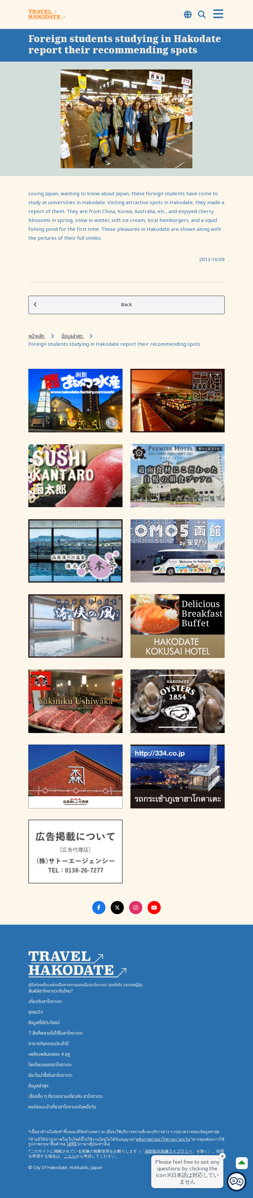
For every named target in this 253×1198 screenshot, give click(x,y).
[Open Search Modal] (202, 15)
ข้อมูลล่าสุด (73, 336)
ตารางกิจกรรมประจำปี (48, 1043)
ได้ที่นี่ (71, 1143)
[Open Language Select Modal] (188, 15)
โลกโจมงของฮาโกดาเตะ (50, 1064)
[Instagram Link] (135, 907)
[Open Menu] (218, 14)
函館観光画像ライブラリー (168, 1151)
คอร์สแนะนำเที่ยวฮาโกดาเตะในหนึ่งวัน (62, 1106)
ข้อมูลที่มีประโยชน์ (44, 1022)
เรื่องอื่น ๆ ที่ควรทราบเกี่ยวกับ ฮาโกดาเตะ (65, 1096)
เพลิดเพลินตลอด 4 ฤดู (49, 1054)
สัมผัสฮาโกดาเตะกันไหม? (50, 991)
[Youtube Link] (154, 907)
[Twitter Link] (117, 907)
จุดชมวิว (35, 1012)
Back (83, 305)
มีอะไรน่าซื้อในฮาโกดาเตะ (50, 1075)
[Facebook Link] (98, 907)
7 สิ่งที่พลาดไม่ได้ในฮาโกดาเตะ (55, 1033)
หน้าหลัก (36, 336)
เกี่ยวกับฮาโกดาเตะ (45, 1001)
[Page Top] (242, 1163)
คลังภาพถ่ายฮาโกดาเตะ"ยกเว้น (163, 1139)
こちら (70, 1156)
